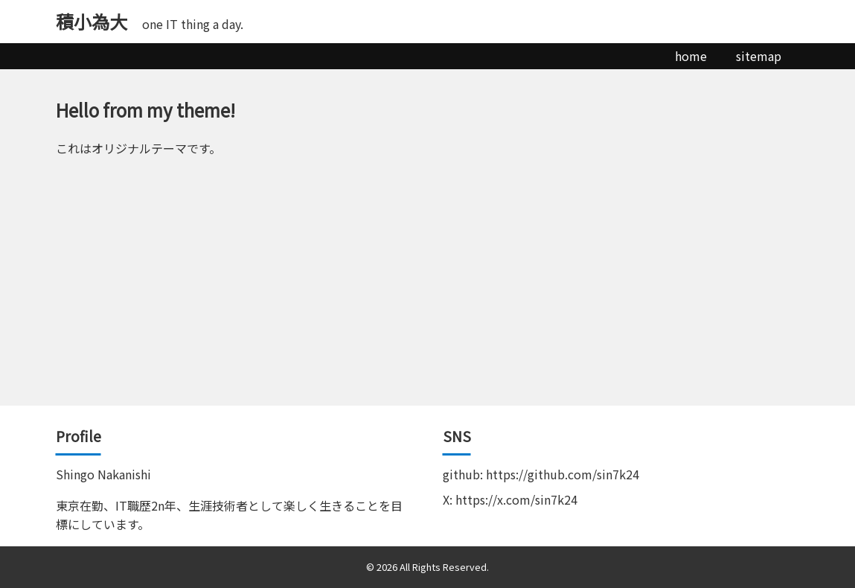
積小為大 (91, 21)
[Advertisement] (427, 294)
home (691, 56)
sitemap (758, 56)
